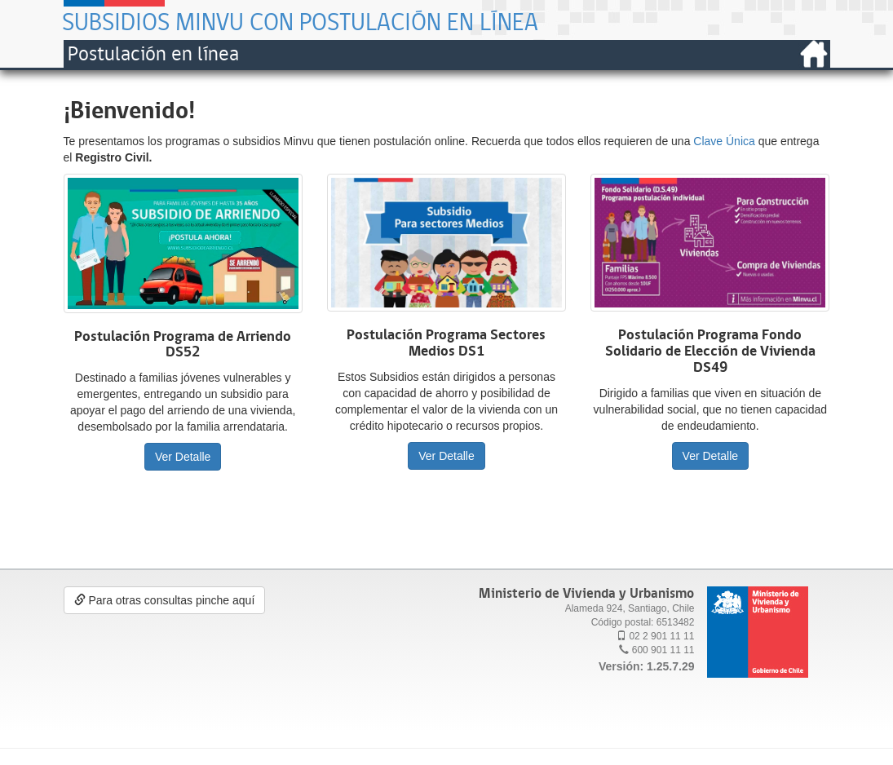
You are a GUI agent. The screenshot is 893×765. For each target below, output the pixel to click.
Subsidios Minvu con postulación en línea (300, 21)
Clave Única (723, 141)
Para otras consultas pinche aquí (164, 600)
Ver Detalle (182, 456)
